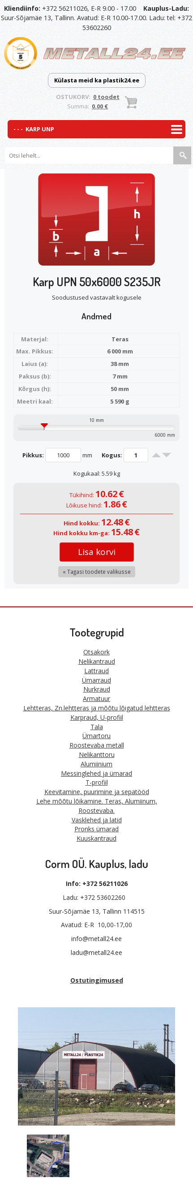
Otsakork (96, 652)
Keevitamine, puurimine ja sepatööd (96, 791)
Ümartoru (96, 735)
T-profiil (97, 782)
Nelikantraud (96, 661)
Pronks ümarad (96, 829)
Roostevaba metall (96, 745)
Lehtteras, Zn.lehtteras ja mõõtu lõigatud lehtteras (96, 708)
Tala (96, 726)
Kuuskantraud (96, 838)
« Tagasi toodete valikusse (97, 571)
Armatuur (96, 698)
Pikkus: (33, 455)
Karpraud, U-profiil (96, 717)
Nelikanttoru (97, 754)
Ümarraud (96, 680)
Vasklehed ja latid (97, 820)
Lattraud (96, 670)
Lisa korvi (97, 552)
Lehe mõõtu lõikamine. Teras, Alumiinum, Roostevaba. (96, 806)
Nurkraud (96, 689)
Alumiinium (96, 764)
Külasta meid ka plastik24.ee (96, 80)
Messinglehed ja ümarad (96, 773)
